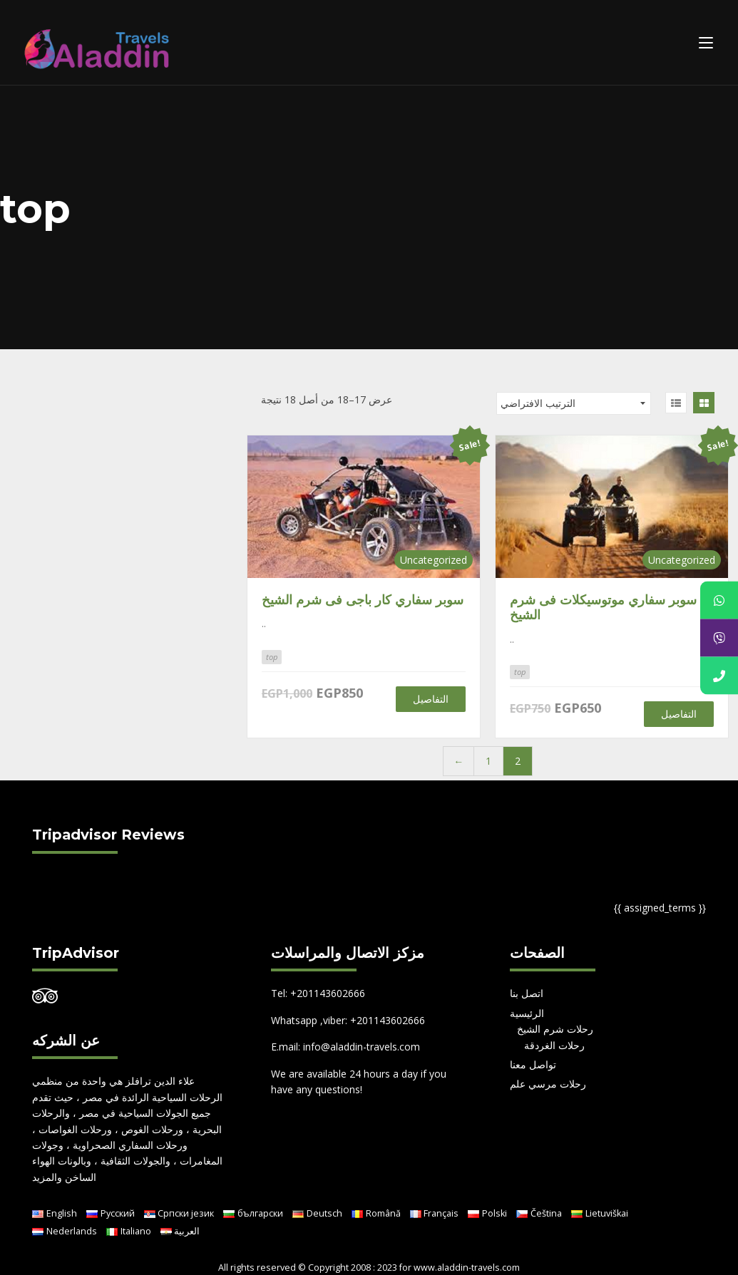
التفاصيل (431, 699)
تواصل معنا (533, 1064)
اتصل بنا (526, 993)
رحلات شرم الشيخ (555, 1029)
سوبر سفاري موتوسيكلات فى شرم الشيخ (603, 608)
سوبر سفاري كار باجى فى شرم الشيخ (362, 600)
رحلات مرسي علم (548, 1083)
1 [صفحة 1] (488, 761)
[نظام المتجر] (573, 403)
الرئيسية (527, 1013)
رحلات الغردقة (554, 1045)
